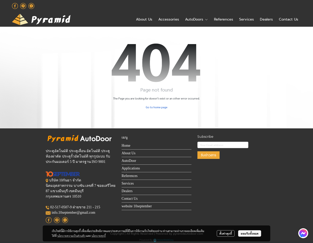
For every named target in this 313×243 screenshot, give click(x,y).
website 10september (137, 206)
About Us (129, 153)
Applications (131, 168)
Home (126, 146)
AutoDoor (129, 161)
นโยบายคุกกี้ (98, 235)
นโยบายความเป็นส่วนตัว (71, 235)
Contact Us (130, 199)
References (130, 176)
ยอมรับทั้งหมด (250, 233)
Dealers (127, 191)
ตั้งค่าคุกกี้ (225, 233)
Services (128, 183)
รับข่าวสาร (208, 155)
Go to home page (156, 107)
